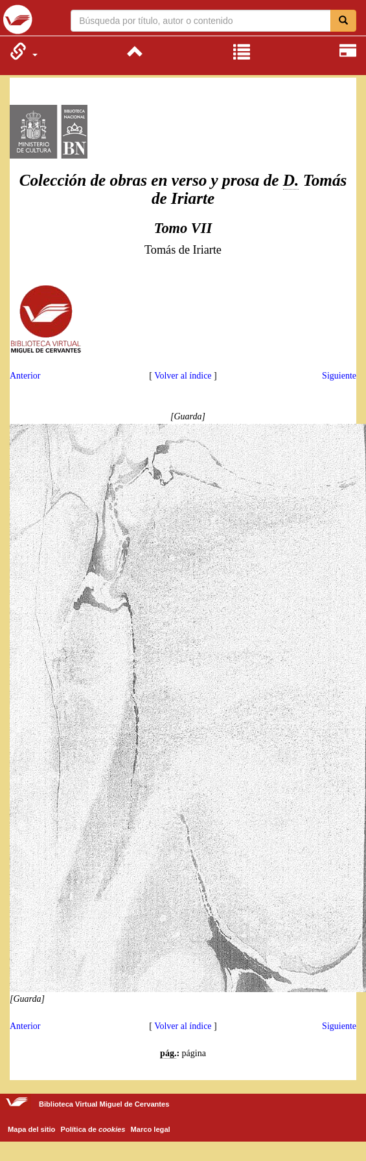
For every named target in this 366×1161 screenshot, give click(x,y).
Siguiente (339, 376)
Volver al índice (182, 376)
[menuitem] (23, 51)
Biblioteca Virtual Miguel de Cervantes (17, 19)
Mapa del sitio (31, 1129)
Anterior (25, 376)
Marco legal (150, 1129)
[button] (23, 51)
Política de (93, 1129)
